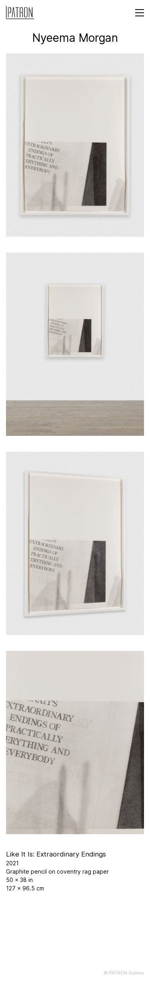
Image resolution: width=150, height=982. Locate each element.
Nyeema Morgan (75, 38)
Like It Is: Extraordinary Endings (56, 854)
